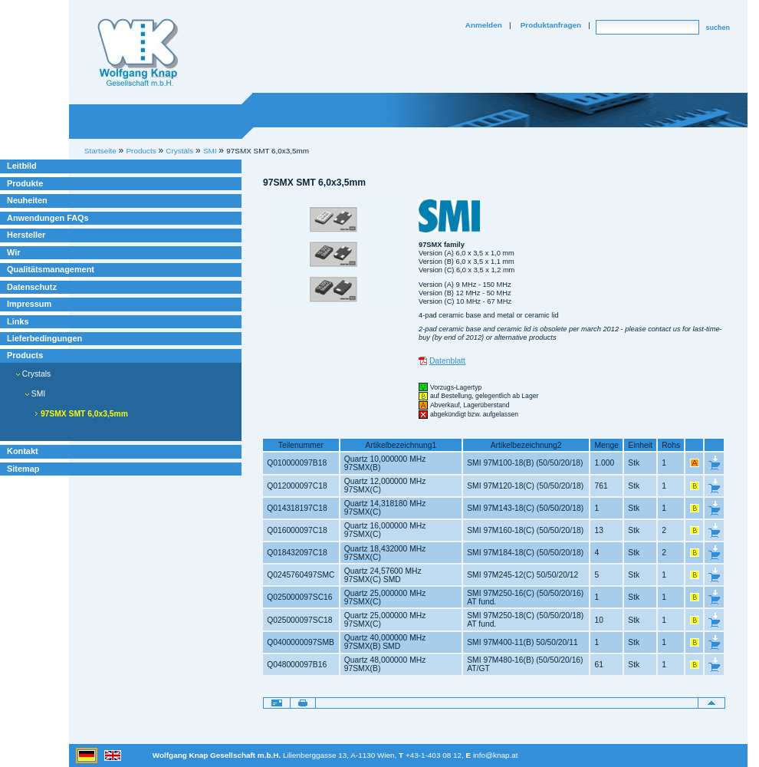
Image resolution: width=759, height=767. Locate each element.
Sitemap (23, 468)
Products (25, 355)
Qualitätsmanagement (50, 269)
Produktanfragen (551, 25)
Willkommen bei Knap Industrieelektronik (138, 52)
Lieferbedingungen (44, 338)
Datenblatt (447, 361)
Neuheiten (27, 200)
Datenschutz (32, 286)
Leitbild (22, 165)
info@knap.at (495, 755)
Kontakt (22, 451)
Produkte (25, 183)
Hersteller (26, 234)
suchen (717, 27)
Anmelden (483, 25)
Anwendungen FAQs (48, 217)
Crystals (33, 374)
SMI (35, 394)
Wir (13, 252)
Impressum (29, 303)
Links (18, 321)
